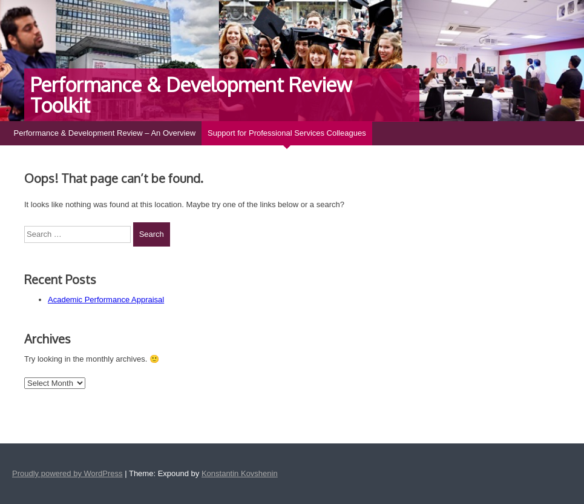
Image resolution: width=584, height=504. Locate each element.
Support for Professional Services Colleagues (287, 133)
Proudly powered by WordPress (67, 473)
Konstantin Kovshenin (240, 473)
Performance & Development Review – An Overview (105, 133)
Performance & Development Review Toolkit (191, 95)
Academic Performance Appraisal (106, 299)
